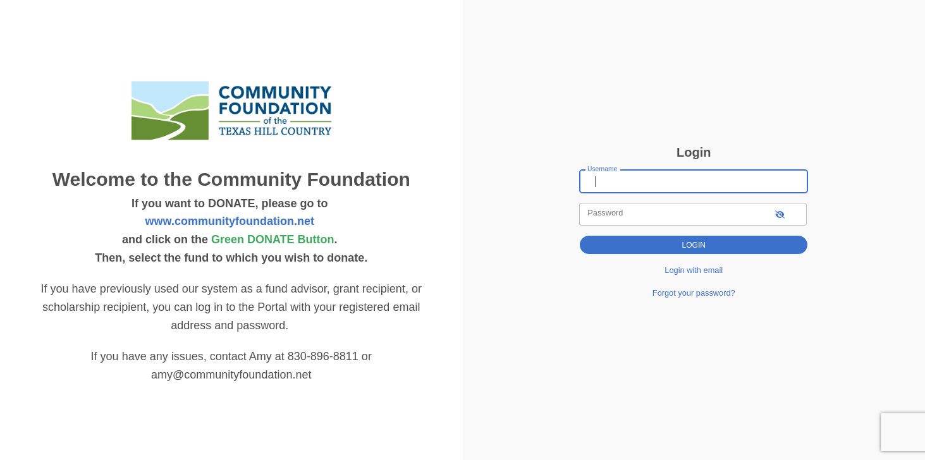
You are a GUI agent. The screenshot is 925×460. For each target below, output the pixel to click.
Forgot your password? (693, 293)
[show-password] (780, 214)
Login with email (694, 270)
